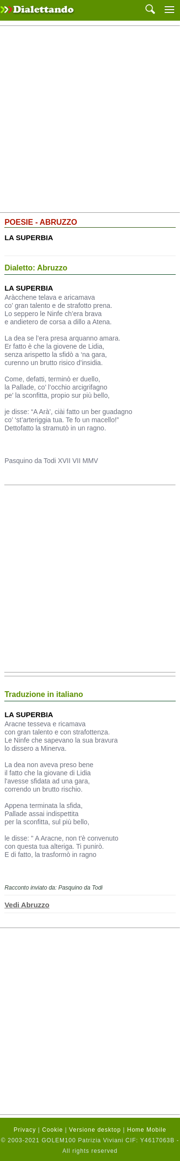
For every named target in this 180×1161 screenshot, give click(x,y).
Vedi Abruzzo (26, 905)
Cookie (52, 1129)
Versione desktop (95, 1129)
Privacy (25, 1129)
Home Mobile (147, 1129)
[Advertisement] (90, 119)
